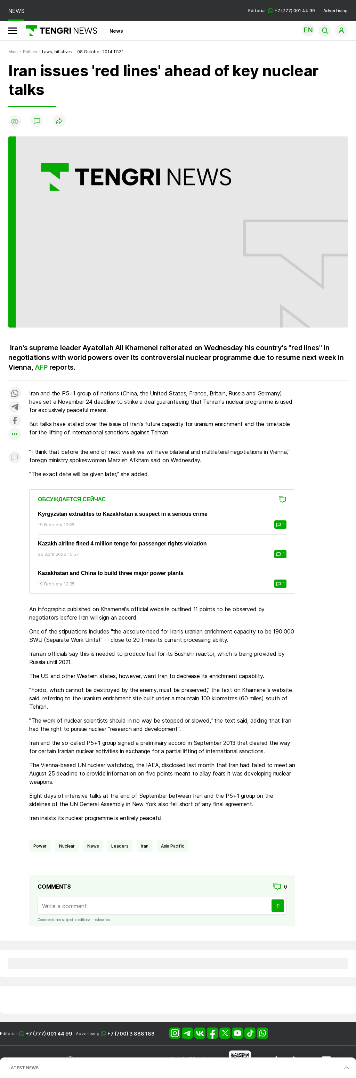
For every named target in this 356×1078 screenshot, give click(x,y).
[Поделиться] (59, 121)
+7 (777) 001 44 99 (49, 1034)
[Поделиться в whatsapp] (14, 394)
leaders (119, 846)
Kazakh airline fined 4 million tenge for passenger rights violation (122, 543)
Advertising (335, 10)
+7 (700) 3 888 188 (131, 1034)
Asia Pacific (172, 846)
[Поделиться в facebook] (14, 421)
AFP (42, 367)
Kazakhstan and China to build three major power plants (111, 573)
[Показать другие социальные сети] (14, 434)
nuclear (67, 846)
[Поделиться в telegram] (14, 407)
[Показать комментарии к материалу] (14, 457)
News (116, 31)
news (93, 846)
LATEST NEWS (23, 1067)
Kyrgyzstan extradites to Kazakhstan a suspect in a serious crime (123, 514)
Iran (144, 846)
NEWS (16, 11)
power (40, 846)
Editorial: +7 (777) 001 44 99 (281, 10)
